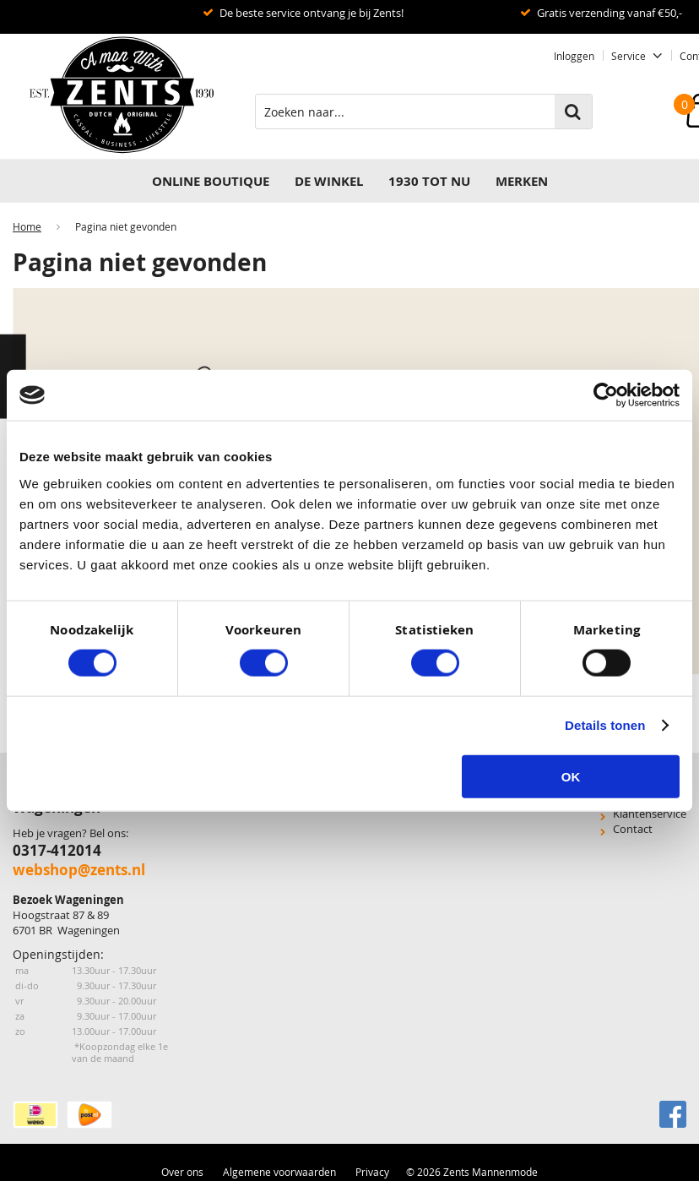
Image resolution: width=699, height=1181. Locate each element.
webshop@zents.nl (79, 869)
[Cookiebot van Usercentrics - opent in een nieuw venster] (606, 395)
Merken (522, 181)
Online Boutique (210, 181)
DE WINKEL (329, 181)
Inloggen (574, 56)
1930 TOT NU (429, 181)
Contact (633, 828)
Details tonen (605, 725)
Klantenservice (649, 813)
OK (571, 776)
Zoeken (573, 111)
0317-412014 (57, 850)
